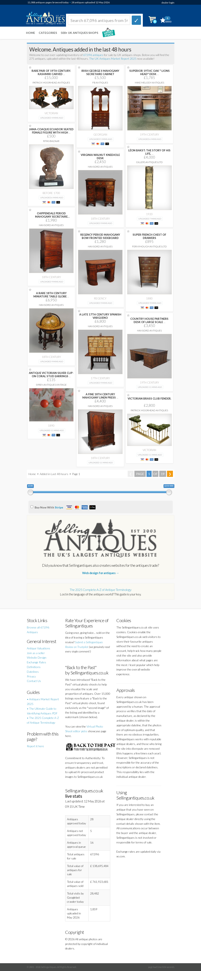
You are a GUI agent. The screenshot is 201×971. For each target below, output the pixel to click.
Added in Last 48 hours (54, 474)
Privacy (31, 676)
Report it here (35, 746)
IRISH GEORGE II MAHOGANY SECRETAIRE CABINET (100, 72)
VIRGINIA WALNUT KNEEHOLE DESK (100, 156)
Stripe (59, 507)
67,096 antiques (93, 55)
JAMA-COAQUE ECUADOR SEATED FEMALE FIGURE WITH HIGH (51, 131)
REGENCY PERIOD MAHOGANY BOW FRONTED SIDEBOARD (100, 236)
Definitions (34, 667)
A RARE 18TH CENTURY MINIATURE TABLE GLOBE (51, 294)
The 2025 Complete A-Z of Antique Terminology (100, 590)
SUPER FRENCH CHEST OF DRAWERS (149, 236)
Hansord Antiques (100, 166)
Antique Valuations (38, 648)
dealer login (167, 2)
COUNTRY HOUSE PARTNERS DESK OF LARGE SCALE (149, 320)
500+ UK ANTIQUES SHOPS (79, 32)
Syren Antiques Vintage (51, 384)
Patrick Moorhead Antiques (51, 82)
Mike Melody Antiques (149, 82)
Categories (48, 32)
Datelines (33, 671)
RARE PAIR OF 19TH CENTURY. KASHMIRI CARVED (51, 72)
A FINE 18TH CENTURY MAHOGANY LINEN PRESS (100, 396)
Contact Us (34, 681)
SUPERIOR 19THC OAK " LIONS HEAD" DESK (149, 72)
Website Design (36, 657)
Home (30, 32)
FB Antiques (100, 82)
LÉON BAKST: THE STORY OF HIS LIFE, (149, 152)
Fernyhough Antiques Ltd (149, 246)
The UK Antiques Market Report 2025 (112, 58)
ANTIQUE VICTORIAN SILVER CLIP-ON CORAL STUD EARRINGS (51, 374)
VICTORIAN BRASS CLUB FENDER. (149, 398)
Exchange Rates (36, 662)
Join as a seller (36, 653)
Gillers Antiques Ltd (149, 162)
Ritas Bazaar (51, 141)
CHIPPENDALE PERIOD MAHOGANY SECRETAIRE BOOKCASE (51, 217)
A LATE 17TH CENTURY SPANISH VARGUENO (100, 316)
